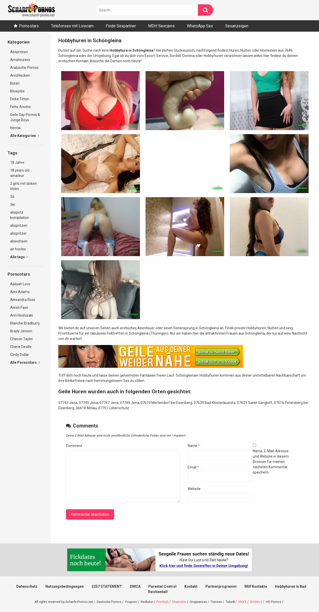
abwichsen (18, 241)
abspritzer (18, 233)
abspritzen (18, 225)
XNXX (242, 602)
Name (194, 446)
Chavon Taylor (21, 339)
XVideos (256, 602)
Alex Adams (20, 292)
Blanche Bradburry (25, 323)
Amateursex (20, 60)
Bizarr (15, 83)
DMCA (135, 586)
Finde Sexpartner (121, 26)
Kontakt (191, 586)
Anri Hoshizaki (21, 315)
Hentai (15, 128)
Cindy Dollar (19, 355)
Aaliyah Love (20, 284)
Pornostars (29, 26)
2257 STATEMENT (107, 586)
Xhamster (179, 602)
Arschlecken (20, 75)
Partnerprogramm (221, 586)
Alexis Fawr (19, 307)
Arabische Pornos (24, 68)
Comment (74, 446)
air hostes (18, 249)
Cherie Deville (21, 347)
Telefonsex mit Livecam (72, 26)
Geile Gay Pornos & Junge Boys (25, 117)
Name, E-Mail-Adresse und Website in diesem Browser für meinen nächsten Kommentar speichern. (271, 461)
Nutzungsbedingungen (64, 586)
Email (193, 467)
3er (12, 204)
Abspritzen (19, 52)
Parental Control (162, 586)
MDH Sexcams (161, 26)
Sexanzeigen (236, 26)
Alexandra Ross (22, 300)
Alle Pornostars (25, 362)
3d (12, 197)
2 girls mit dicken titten (23, 186)
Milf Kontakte (255, 586)
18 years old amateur (19, 173)
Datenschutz (27, 586)
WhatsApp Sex (200, 26)
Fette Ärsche (20, 107)
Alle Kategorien (24, 136)
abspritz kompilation (19, 215)
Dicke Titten (19, 99)
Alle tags (19, 257)
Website (194, 489)
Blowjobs (17, 91)
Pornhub (162, 602)
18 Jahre (17, 162)
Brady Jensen (21, 331)
